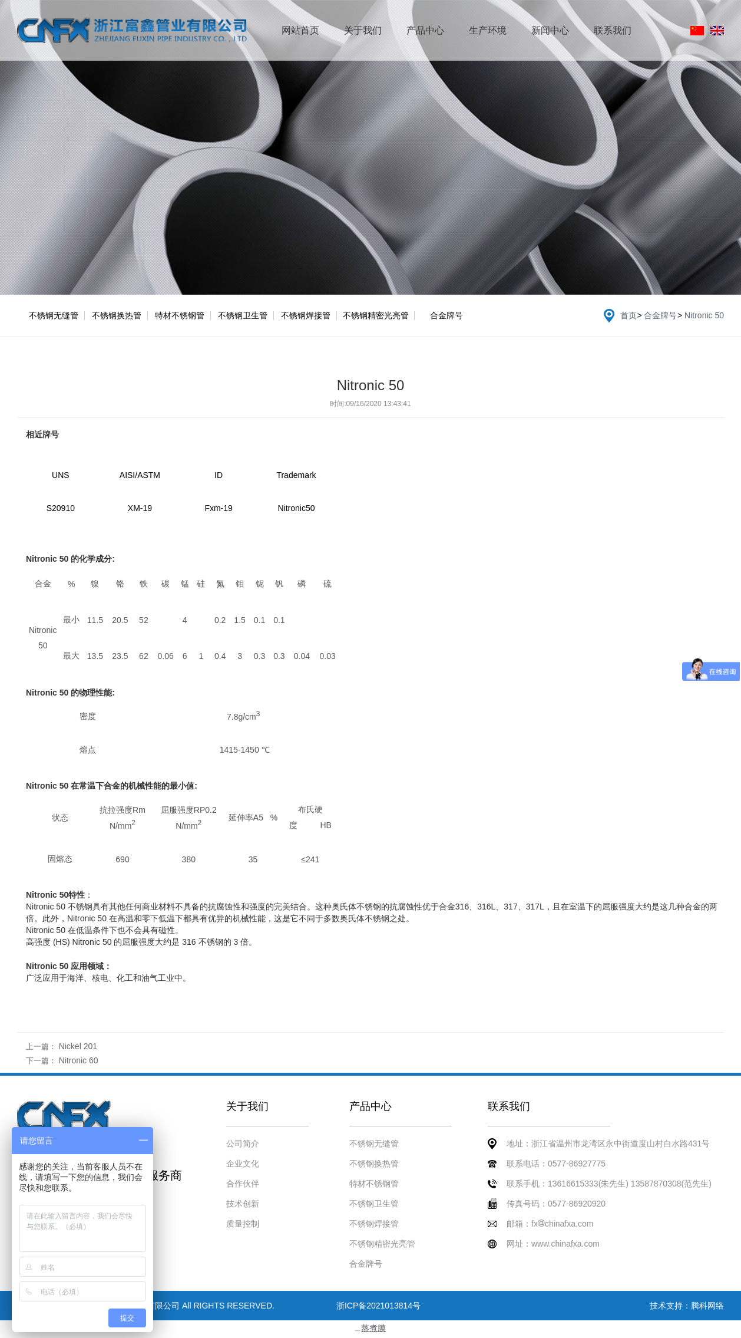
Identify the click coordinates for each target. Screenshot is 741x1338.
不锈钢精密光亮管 (376, 315)
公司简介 (242, 1143)
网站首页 (300, 30)
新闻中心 (550, 30)
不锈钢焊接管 (305, 315)
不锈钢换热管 (116, 315)
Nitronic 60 (78, 1060)
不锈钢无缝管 (53, 315)
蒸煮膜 (373, 1328)
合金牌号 (446, 315)
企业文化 (242, 1163)
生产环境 (488, 30)
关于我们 (363, 30)
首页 (628, 315)
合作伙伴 (242, 1183)
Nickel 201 (78, 1046)
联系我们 (612, 30)
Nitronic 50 (704, 315)
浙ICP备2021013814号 (378, 1305)
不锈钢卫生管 (242, 315)
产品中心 (425, 30)
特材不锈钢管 (179, 315)
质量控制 (242, 1223)
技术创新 (242, 1203)
